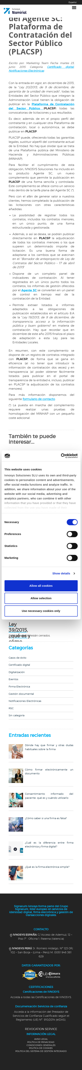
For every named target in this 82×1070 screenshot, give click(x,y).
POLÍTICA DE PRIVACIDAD (40, 1042)
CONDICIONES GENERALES (41, 1045)
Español (73, 2)
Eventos (13, 679)
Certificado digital (60, 67)
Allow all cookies (41, 585)
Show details (61, 573)
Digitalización (17, 672)
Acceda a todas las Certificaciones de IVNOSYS (40, 997)
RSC (11, 708)
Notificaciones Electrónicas (26, 71)
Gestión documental (21, 694)
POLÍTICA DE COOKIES (41, 1048)
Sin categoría (16, 715)
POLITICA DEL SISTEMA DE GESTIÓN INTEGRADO (41, 1051)
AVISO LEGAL (41, 1039)
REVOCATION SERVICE (41, 1029)
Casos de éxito (17, 658)
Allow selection (41, 598)
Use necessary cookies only (41, 610)
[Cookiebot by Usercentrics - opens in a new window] (61, 455)
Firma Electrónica (19, 687)
